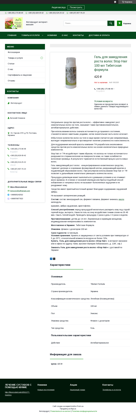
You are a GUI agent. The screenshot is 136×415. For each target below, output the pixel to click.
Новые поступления (45, 390)
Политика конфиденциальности (84, 411)
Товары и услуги (30, 35)
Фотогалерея (14, 52)
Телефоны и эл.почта (111, 390)
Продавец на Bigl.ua (68, 409)
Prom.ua (80, 406)
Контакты (78, 35)
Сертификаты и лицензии (20, 75)
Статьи (11, 64)
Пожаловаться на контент (60, 411)
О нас (65, 35)
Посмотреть (76, 7)
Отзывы (11, 81)
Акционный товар (77, 390)
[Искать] (110, 23)
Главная (11, 35)
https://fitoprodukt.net (18, 187)
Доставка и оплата (99, 35)
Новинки (52, 35)
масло (121, 199)
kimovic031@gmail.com (20, 191)
